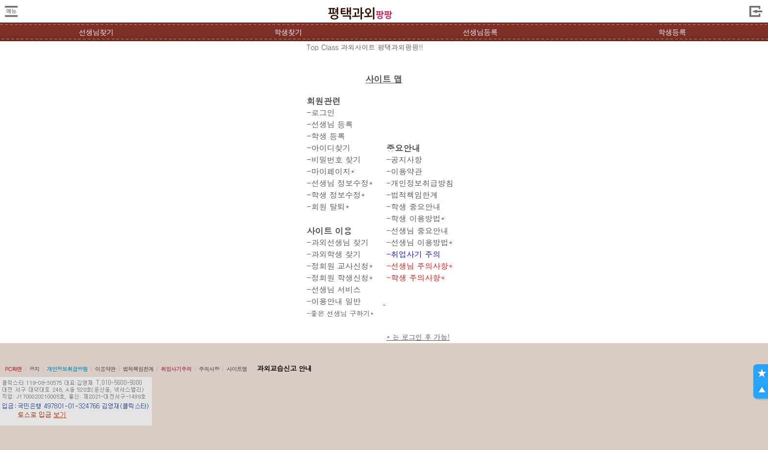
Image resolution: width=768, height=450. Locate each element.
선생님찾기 (95, 32)
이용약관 (105, 369)
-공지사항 (404, 159)
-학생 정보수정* (336, 194)
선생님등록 (479, 32)
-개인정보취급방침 (420, 183)
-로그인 (321, 112)
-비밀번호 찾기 (334, 159)
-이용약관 (404, 171)
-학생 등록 (326, 136)
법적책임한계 (138, 369)
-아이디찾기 (328, 147)
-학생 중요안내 (413, 206)
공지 (34, 369)
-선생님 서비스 (334, 289)
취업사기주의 (176, 369)
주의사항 (209, 369)
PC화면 (13, 369)
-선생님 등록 (330, 124)
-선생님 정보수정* (340, 183)
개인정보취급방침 (67, 369)
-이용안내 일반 (334, 301)
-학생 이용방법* (415, 218)
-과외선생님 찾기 (338, 242)
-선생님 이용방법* (419, 242)
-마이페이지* (331, 171)
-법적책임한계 (412, 194)
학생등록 (672, 32)
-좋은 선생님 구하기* (340, 313)
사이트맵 (236, 369)
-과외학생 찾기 (334, 254)
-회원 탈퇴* (328, 206)
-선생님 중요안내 (417, 230)
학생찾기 (288, 32)
